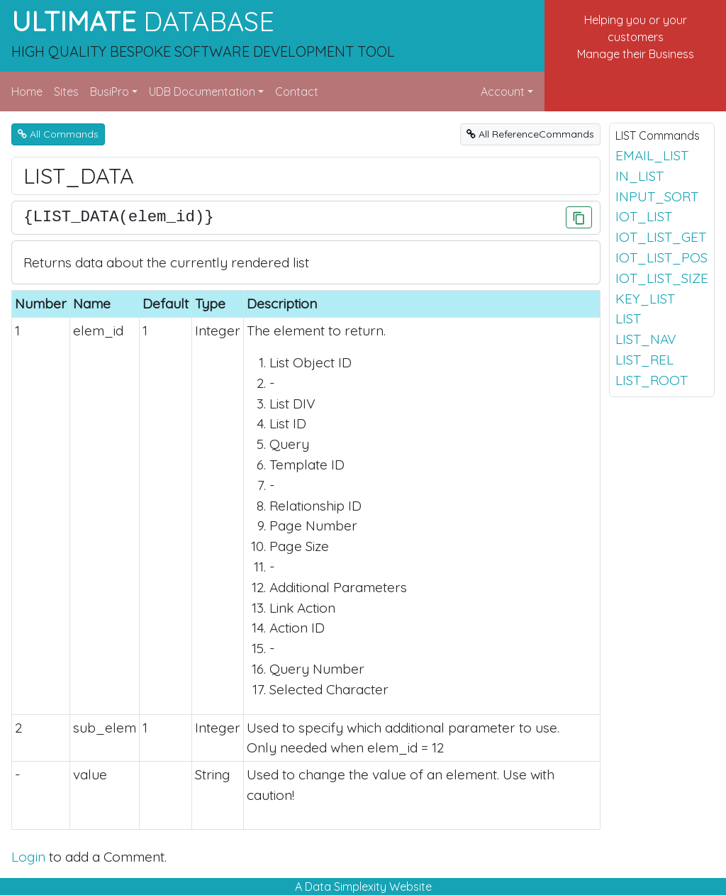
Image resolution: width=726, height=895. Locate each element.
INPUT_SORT (656, 196)
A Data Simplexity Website (363, 886)
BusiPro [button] (109, 91)
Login (28, 856)
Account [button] (503, 91)
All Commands (58, 134)
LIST (628, 318)
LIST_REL (644, 359)
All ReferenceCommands (530, 134)
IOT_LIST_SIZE (661, 278)
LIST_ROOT (651, 380)
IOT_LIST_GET (660, 236)
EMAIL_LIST (651, 155)
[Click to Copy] (579, 217)
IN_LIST (639, 175)
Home (27, 91)
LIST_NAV (645, 339)
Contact (296, 91)
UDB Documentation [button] (202, 91)
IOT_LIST (643, 216)
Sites (66, 91)
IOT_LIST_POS (661, 257)
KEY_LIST (645, 298)
